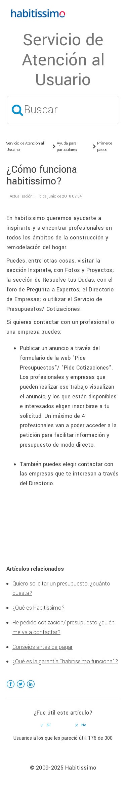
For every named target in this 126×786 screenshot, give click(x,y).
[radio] (45, 725)
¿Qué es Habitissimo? (38, 608)
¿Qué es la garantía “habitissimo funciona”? (65, 661)
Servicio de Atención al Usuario (25, 147)
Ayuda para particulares (67, 147)
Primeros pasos (105, 147)
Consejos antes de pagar (42, 647)
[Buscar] (63, 110)
